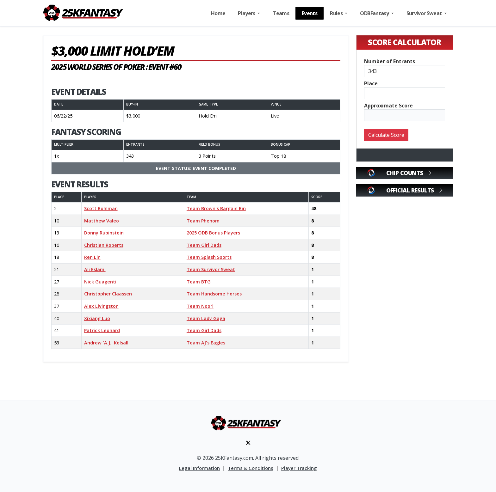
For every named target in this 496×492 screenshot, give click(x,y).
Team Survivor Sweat (211, 269)
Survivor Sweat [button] (424, 13)
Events (309, 13)
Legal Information (199, 468)
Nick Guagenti (100, 282)
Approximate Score (388, 105)
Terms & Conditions (250, 468)
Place (371, 83)
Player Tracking (299, 468)
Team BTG (199, 282)
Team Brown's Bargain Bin (216, 208)
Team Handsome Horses (214, 294)
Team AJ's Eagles (206, 343)
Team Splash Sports (209, 257)
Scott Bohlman (101, 208)
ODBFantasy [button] (375, 13)
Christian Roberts (103, 245)
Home (218, 13)
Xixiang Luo (97, 318)
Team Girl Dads (204, 245)
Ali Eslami (95, 269)
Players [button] (247, 13)
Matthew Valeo (101, 221)
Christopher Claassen (108, 294)
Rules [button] (337, 13)
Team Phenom (203, 221)
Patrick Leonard (102, 330)
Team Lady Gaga (206, 318)
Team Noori (200, 306)
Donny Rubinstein (104, 233)
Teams (281, 13)
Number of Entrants (389, 61)
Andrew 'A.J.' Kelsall (106, 343)
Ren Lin (92, 257)
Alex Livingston (101, 306)
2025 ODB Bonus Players (213, 233)
